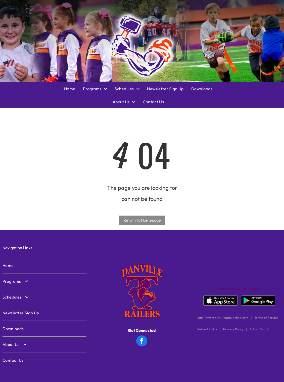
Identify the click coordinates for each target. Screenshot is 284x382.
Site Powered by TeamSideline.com (222, 318)
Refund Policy (207, 329)
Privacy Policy (233, 329)
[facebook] (141, 341)
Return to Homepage (142, 220)
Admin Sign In (259, 329)
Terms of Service (266, 318)
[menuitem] (73, 88)
